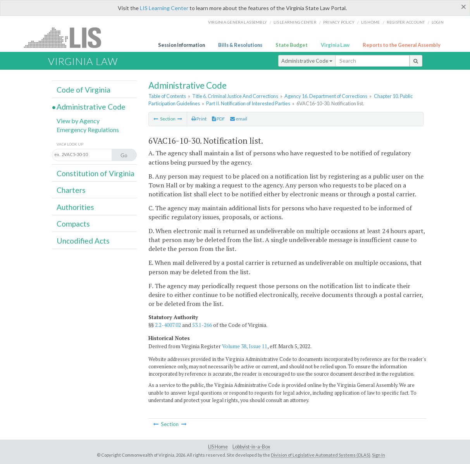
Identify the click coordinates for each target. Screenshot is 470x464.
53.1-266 (202, 324)
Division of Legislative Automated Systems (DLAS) (320, 454)
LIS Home (218, 447)
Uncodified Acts (83, 240)
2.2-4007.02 (168, 324)
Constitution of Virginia (95, 173)
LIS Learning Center (164, 8)
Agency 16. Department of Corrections (325, 96)
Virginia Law (335, 45)
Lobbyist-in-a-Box (251, 447)
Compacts (73, 223)
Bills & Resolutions (240, 45)
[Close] (464, 7)
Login (438, 22)
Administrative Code (306, 61)
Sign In (378, 454)
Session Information (181, 45)
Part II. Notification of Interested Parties (248, 103)
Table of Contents (167, 96)
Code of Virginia (83, 89)
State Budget (291, 45)
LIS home (370, 22)
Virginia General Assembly (237, 22)
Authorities (75, 207)
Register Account (406, 22)
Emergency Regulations (88, 129)
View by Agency (78, 120)
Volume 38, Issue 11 (244, 346)
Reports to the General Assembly (402, 45)
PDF (218, 119)
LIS (67, 37)
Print (199, 119)
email (238, 119)
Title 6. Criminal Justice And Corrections (235, 96)
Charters (71, 190)
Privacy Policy (339, 22)
